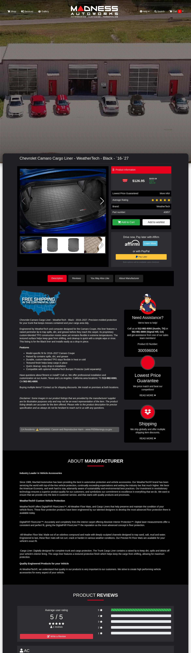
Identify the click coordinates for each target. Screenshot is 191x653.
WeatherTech (163, 206)
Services (27, 11)
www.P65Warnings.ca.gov (99, 429)
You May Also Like (100, 278)
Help (145, 11)
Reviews (77, 278)
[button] (102, 201)
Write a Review (56, 636)
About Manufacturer (129, 278)
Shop (12, 11)
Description (57, 278)
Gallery (43, 11)
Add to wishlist (156, 222)
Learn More (150, 243)
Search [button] (159, 11)
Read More (148, 395)
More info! (165, 193)
